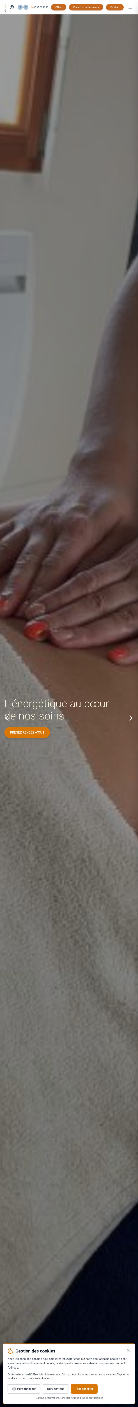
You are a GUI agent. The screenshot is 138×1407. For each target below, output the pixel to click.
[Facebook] (20, 7)
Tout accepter (84, 1389)
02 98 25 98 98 (40, 7)
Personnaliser (24, 1389)
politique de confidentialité (90, 1398)
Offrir (58, 7)
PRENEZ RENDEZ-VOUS (27, 732)
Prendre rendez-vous (86, 7)
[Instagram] (25, 7)
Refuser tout (55, 1389)
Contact (114, 7)
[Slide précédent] (7, 718)
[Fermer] (128, 1350)
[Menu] (130, 7)
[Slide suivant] (130, 718)
